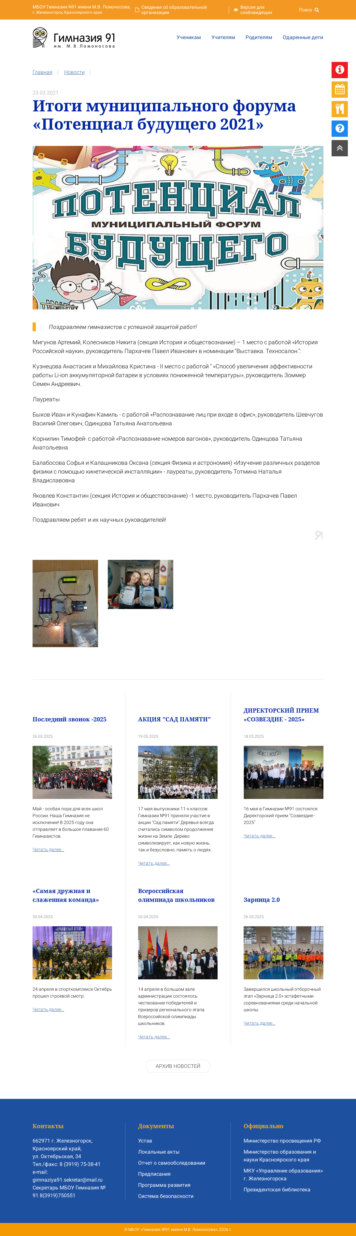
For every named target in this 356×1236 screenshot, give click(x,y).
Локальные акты (158, 1152)
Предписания (154, 1174)
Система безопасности (165, 1196)
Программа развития (164, 1185)
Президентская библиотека (277, 1189)
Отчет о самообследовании (171, 1163)
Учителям (223, 37)
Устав (145, 1141)
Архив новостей (178, 1066)
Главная (42, 72)
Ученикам (189, 37)
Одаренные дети (303, 37)
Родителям (259, 37)
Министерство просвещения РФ (282, 1141)
